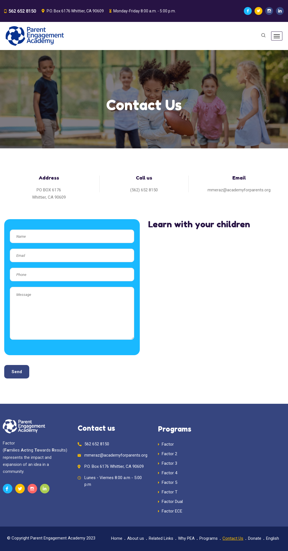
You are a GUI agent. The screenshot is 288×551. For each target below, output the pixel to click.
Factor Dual (172, 501)
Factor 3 (169, 463)
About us (135, 538)
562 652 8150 (20, 11)
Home (116, 538)
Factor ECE (172, 511)
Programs (208, 538)
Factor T (169, 492)
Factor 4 (169, 472)
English (272, 538)
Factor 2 (169, 453)
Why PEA (186, 538)
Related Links (161, 538)
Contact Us (232, 538)
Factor (168, 444)
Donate (254, 538)
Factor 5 (169, 482)
